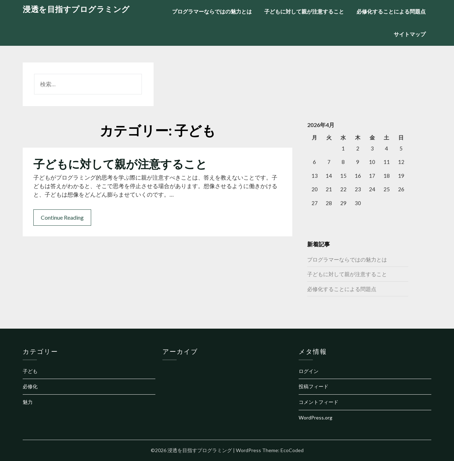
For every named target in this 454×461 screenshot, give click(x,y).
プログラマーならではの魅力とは (212, 11)
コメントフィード (318, 402)
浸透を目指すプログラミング (76, 9)
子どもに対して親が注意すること (304, 11)
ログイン (309, 371)
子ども (30, 371)
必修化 (30, 386)
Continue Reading (62, 217)
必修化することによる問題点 (391, 11)
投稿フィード (313, 386)
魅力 (28, 402)
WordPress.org (315, 418)
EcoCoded (292, 450)
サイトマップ (410, 34)
